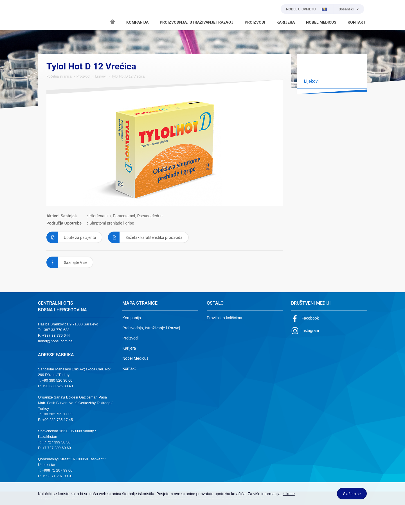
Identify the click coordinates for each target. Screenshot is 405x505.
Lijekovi (100, 76)
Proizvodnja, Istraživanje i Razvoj (151, 328)
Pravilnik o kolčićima (224, 318)
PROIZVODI (255, 22)
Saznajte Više (66, 262)
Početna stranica (58, 76)
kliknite (289, 494)
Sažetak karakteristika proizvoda (145, 237)
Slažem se (352, 494)
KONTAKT (357, 22)
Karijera (129, 348)
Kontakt (129, 368)
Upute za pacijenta (71, 237)
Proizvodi (83, 76)
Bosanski (346, 9)
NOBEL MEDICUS (321, 22)
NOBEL (45, 15)
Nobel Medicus (135, 358)
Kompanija (131, 318)
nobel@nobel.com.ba (55, 341)
